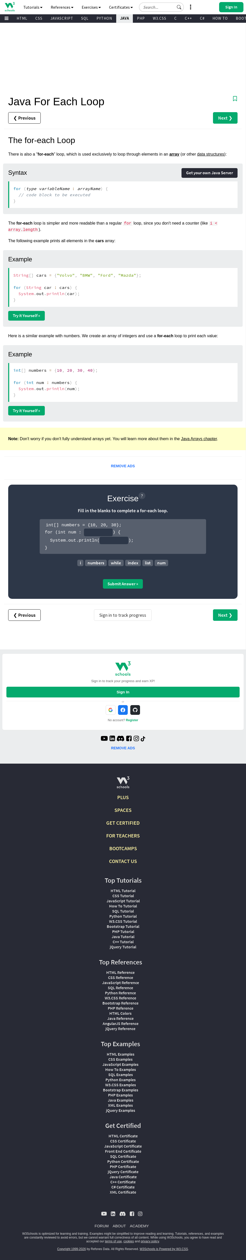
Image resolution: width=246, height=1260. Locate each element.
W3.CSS (159, 18)
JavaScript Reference (120, 982)
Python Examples (120, 1079)
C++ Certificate (123, 1181)
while (116, 563)
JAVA (124, 18)
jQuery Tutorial (123, 946)
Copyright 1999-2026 (71, 1249)
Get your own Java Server (209, 173)
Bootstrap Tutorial (123, 926)
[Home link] (9, 7)
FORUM (102, 1226)
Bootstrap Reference (120, 1003)
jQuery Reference (120, 1028)
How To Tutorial (123, 905)
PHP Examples (120, 1095)
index (133, 563)
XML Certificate (123, 1192)
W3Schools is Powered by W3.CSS (164, 1249)
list (148, 563)
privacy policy (150, 1241)
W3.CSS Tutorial (123, 921)
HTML (22, 18)
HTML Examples (120, 1054)
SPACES (123, 810)
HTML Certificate (123, 1135)
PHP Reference (120, 1008)
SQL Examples (120, 1074)
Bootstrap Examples (120, 1089)
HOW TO (220, 18)
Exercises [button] (91, 7)
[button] (179, 7)
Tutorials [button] (32, 7)
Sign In (122, 692)
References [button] (62, 7)
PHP (141, 18)
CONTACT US (123, 861)
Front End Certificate (123, 1151)
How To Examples (120, 1069)
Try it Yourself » (26, 315)
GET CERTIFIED (123, 823)
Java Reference (120, 1018)
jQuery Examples (120, 1110)
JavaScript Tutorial (123, 900)
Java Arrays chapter (199, 439)
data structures (210, 154)
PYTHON (104, 18)
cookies (128, 1241)
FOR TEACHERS (123, 835)
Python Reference (120, 992)
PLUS (123, 797)
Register (132, 720)
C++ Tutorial (123, 941)
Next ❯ (225, 118)
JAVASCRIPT (61, 18)
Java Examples (120, 1100)
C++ (188, 18)
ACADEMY (139, 1226)
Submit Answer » (123, 584)
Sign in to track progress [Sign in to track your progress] (122, 615)
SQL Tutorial (123, 911)
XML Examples (120, 1105)
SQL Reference (120, 987)
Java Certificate (123, 1176)
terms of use (113, 1241)
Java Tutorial (123, 936)
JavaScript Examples (120, 1064)
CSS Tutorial (123, 895)
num (161, 563)
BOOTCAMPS (123, 848)
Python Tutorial (123, 916)
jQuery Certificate (123, 1171)
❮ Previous (24, 118)
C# (202, 18)
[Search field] (161, 7)
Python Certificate (123, 1161)
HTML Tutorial (123, 890)
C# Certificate (123, 1186)
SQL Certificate (123, 1156)
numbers (96, 563)
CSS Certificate (123, 1141)
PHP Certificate (123, 1166)
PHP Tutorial (123, 931)
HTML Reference (120, 972)
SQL (85, 18)
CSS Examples (120, 1059)
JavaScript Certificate (123, 1146)
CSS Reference (120, 977)
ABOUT (119, 1226)
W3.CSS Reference (120, 997)
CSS (38, 18)
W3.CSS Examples (120, 1084)
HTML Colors (120, 1013)
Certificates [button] (121, 7)
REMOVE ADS (123, 466)
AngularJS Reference (120, 1023)
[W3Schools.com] (123, 784)
